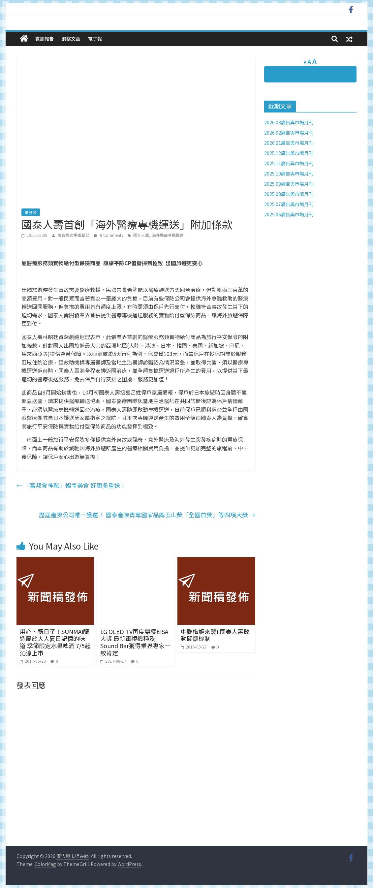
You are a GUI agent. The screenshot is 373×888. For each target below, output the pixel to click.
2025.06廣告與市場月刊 (288, 214)
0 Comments (108, 235)
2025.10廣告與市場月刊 (288, 173)
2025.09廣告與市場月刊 (288, 183)
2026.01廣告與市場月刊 (288, 143)
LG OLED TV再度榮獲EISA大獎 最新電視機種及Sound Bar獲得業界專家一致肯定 (135, 642)
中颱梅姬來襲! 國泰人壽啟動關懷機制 (215, 635)
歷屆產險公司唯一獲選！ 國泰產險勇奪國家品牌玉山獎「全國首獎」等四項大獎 (147, 514)
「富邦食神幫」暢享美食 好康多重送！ (71, 485)
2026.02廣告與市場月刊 (288, 132)
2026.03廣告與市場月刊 (288, 122)
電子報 (95, 38)
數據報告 (44, 38)
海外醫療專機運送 (168, 235)
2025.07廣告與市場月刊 (288, 204)
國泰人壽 (141, 235)
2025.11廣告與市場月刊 (288, 163)
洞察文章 (71, 38)
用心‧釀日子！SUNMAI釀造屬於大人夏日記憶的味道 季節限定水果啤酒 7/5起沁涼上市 (55, 642)
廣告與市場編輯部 (74, 235)
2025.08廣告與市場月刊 (288, 194)
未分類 (31, 212)
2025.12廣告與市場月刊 (288, 153)
